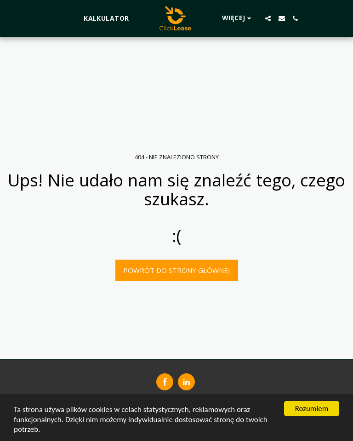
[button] (268, 18)
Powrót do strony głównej (176, 270)
